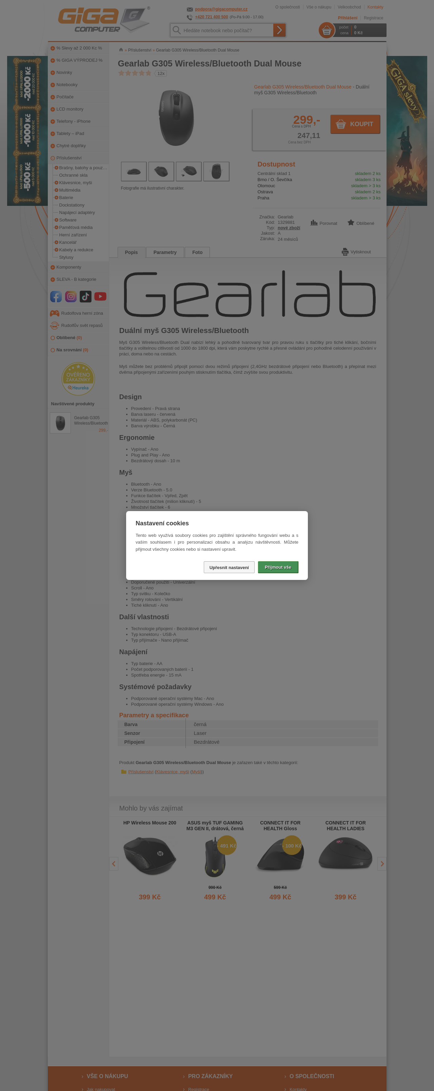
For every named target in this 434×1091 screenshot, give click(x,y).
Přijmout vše (278, 567)
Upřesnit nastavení (229, 567)
